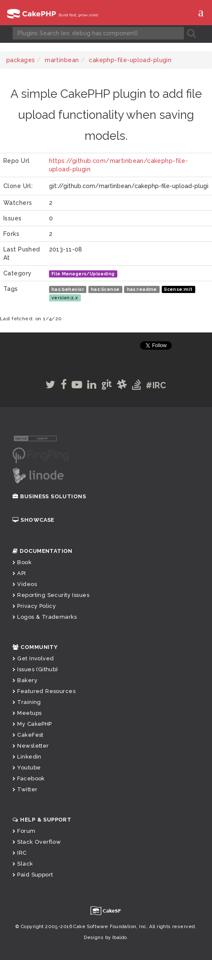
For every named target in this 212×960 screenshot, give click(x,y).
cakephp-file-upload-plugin (130, 60)
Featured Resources (44, 691)
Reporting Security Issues (51, 595)
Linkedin (27, 756)
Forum (24, 831)
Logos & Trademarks (45, 617)
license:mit (178, 289)
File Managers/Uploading (83, 273)
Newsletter (31, 746)
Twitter (25, 789)
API (19, 573)
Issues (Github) (35, 669)
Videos (25, 584)
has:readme (142, 289)
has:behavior (68, 289)
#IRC (156, 385)
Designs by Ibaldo (105, 937)
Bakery (25, 680)
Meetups (27, 713)
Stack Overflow (37, 842)
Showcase (33, 520)
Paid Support (33, 874)
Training (27, 702)
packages (20, 60)
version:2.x (65, 297)
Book (22, 562)
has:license (105, 289)
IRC (20, 853)
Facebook (29, 778)
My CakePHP (32, 724)
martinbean (62, 60)
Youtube (27, 767)
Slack (23, 864)
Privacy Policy (34, 606)
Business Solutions (49, 496)
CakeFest (28, 735)
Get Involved (33, 658)
